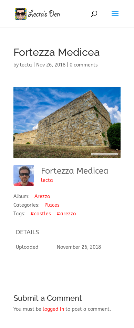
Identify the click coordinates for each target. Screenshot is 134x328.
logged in (53, 309)
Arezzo (42, 196)
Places (52, 205)
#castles (40, 214)
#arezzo (66, 214)
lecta (26, 65)
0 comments (84, 65)
